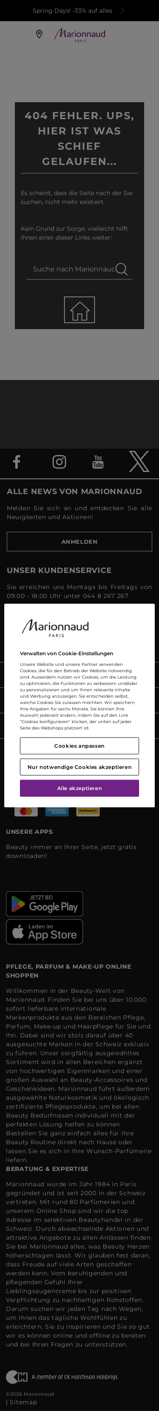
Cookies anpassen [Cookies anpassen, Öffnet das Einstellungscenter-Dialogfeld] (79, 746)
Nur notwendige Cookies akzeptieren (79, 767)
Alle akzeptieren (79, 788)
